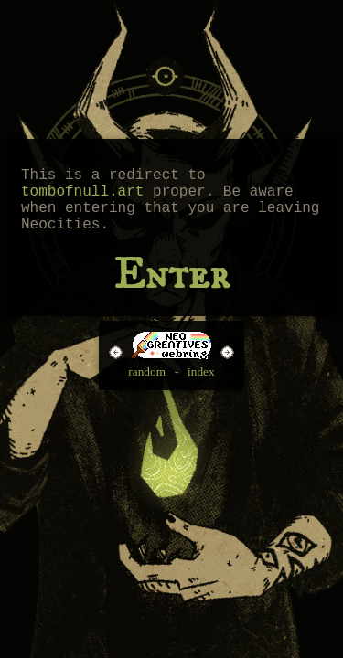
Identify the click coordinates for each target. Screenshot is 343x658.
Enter (171, 289)
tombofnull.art (82, 197)
